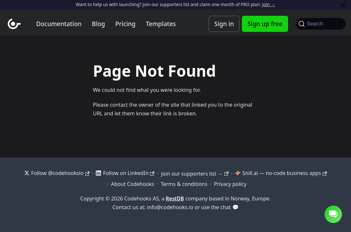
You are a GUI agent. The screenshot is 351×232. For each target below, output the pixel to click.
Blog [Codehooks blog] (98, 24)
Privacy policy (230, 184)
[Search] (321, 24)
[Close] (343, 4)
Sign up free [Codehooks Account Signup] (264, 24)
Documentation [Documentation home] (59, 24)
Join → (268, 4)
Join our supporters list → (194, 173)
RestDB (175, 198)
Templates (161, 24)
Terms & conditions (184, 184)
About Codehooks (132, 184)
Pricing (125, 24)
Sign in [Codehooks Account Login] (224, 24)
